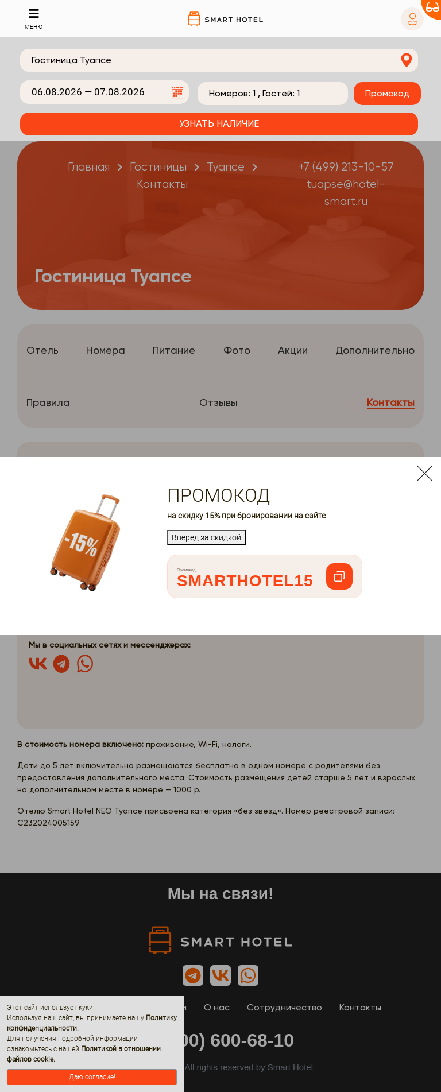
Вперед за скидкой (206, 537)
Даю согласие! (92, 1077)
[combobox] (219, 60)
